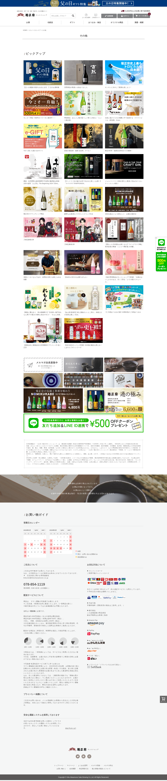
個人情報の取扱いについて (101, 769)
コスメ (31, 30)
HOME (25, 30)
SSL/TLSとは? (70, 729)
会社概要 (72, 769)
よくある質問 (82, 766)
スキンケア (37, 30)
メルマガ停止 (108, 766)
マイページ (71, 766)
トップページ (58, 766)
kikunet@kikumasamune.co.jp (36, 579)
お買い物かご (61, 769)
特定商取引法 (83, 769)
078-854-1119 (34, 585)
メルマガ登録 (95, 766)
